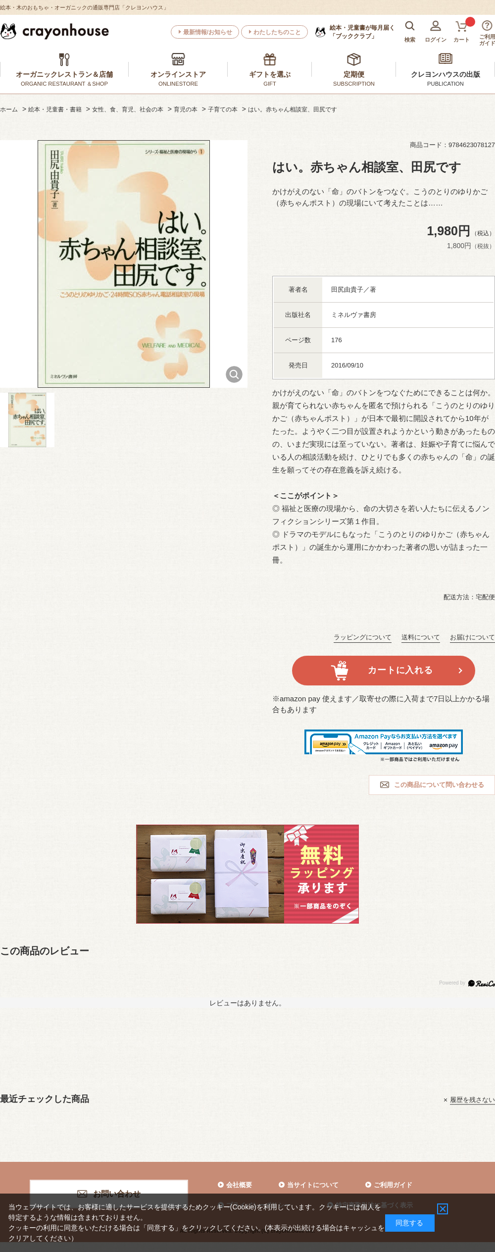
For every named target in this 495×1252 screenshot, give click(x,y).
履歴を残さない (472, 1099)
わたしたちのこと (277, 32)
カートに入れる (400, 670)
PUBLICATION (445, 84)
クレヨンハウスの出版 (445, 74)
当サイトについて (313, 1185)
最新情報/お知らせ (207, 32)
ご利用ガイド (393, 1185)
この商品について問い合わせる (439, 784)
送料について (420, 637)
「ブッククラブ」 (362, 32)
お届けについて (472, 637)
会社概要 (239, 1185)
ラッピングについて (363, 637)
